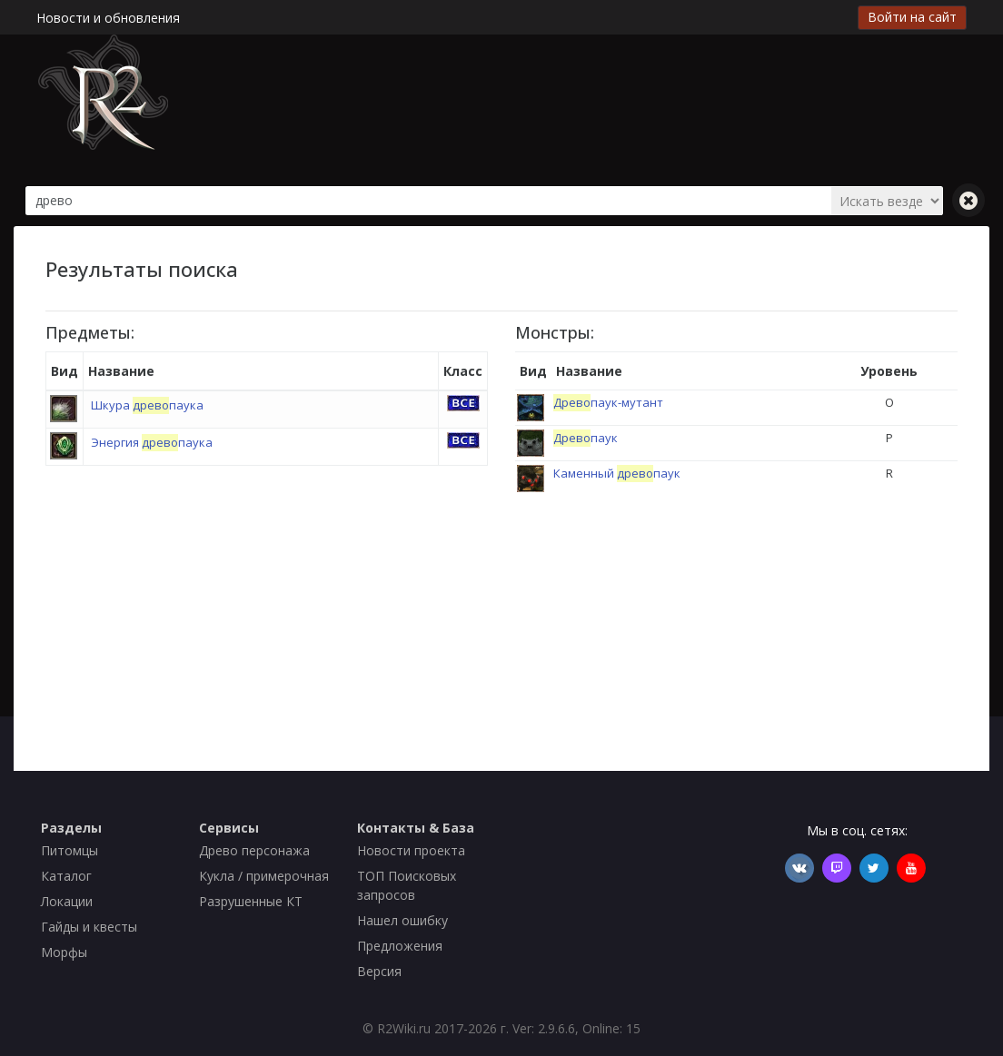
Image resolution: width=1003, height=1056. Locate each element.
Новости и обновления (108, 17)
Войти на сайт (912, 16)
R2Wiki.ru (404, 1028)
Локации (67, 901)
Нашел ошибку (402, 920)
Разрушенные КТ (251, 901)
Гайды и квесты (89, 926)
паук (585, 437)
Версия (379, 971)
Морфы (64, 952)
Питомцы (69, 850)
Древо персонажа (254, 850)
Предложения (399, 945)
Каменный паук (616, 473)
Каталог (66, 875)
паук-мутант (608, 402)
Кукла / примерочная (264, 875)
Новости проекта (411, 850)
